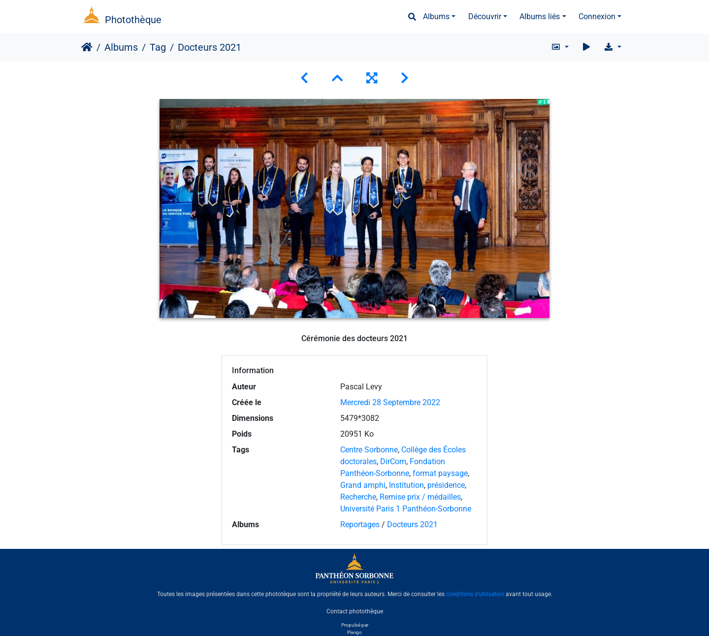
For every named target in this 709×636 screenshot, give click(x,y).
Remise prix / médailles (420, 497)
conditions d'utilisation (475, 594)
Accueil (87, 47)
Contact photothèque (354, 610)
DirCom (393, 461)
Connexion (597, 16)
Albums (436, 16)
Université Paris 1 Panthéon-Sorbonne (405, 508)
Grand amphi (363, 485)
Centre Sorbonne (369, 449)
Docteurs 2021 (412, 524)
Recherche (358, 497)
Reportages (360, 524)
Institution (406, 485)
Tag (158, 47)
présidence (446, 485)
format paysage (440, 473)
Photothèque (133, 20)
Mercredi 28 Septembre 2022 (390, 402)
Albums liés (539, 16)
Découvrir (484, 16)
